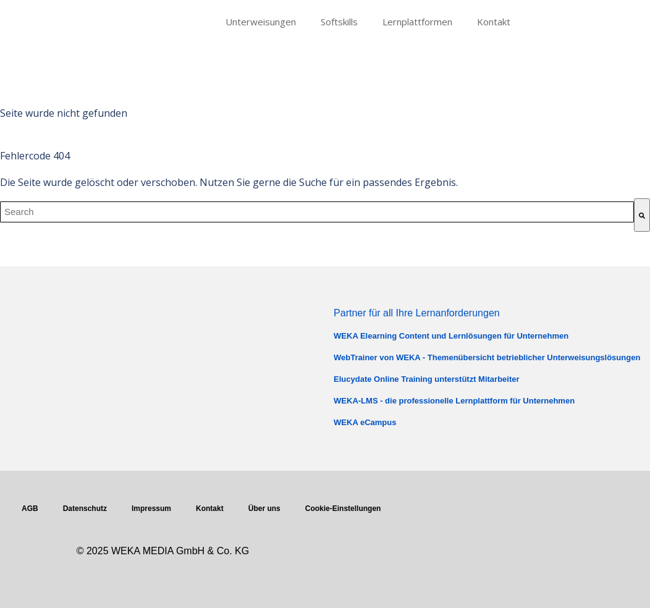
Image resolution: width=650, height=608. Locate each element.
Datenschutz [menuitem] (85, 508)
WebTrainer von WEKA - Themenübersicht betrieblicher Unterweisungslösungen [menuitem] (487, 357)
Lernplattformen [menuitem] (417, 21)
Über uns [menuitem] (264, 508)
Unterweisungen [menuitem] (261, 21)
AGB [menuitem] (30, 508)
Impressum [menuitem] (151, 508)
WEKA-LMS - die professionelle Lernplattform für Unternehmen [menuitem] (454, 400)
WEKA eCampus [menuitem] (365, 422)
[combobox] (317, 211)
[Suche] (642, 215)
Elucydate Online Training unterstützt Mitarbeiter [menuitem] (427, 379)
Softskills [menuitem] (339, 21)
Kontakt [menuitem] (493, 21)
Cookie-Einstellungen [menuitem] (343, 508)
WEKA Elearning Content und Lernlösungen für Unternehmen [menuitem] (451, 335)
